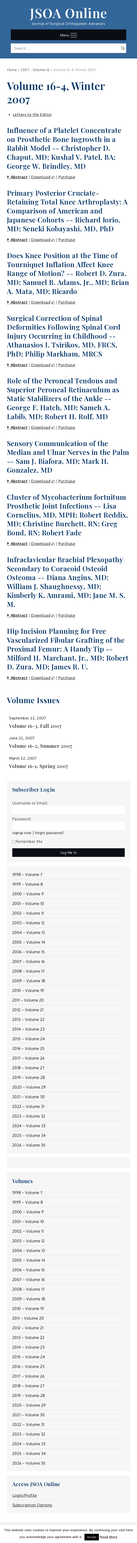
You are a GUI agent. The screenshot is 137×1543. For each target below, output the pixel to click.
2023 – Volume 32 (28, 1116)
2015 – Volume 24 (28, 1038)
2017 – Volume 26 (28, 1058)
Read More (108, 1537)
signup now (21, 832)
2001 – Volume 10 (28, 903)
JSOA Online (68, 12)
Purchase (66, 177)
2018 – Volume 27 (28, 1067)
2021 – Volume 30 (28, 1096)
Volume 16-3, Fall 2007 (35, 726)
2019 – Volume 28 (28, 1077)
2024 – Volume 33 (29, 1125)
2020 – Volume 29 (29, 1087)
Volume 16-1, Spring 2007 (38, 766)
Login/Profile (24, 1495)
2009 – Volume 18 (28, 980)
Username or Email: (30, 803)
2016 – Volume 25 (28, 1048)
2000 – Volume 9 (28, 893)
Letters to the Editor (32, 114)
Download (40, 177)
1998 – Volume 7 (27, 874)
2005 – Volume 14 (28, 942)
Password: (21, 818)
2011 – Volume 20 (28, 1000)
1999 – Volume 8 (27, 884)
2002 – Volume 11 (28, 913)
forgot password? (49, 832)
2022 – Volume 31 (28, 1106)
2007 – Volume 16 (28, 961)
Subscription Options (32, 1505)
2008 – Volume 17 (28, 971)
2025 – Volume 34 (29, 1135)
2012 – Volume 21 (28, 1009)
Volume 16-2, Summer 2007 (40, 746)
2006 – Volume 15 (28, 951)
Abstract (19, 177)
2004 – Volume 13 (28, 932)
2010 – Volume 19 (28, 990)
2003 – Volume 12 (28, 922)
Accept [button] (91, 1537)
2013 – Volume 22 (28, 1019)
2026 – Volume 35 (29, 1145)
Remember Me (27, 841)
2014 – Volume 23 (28, 1029)
